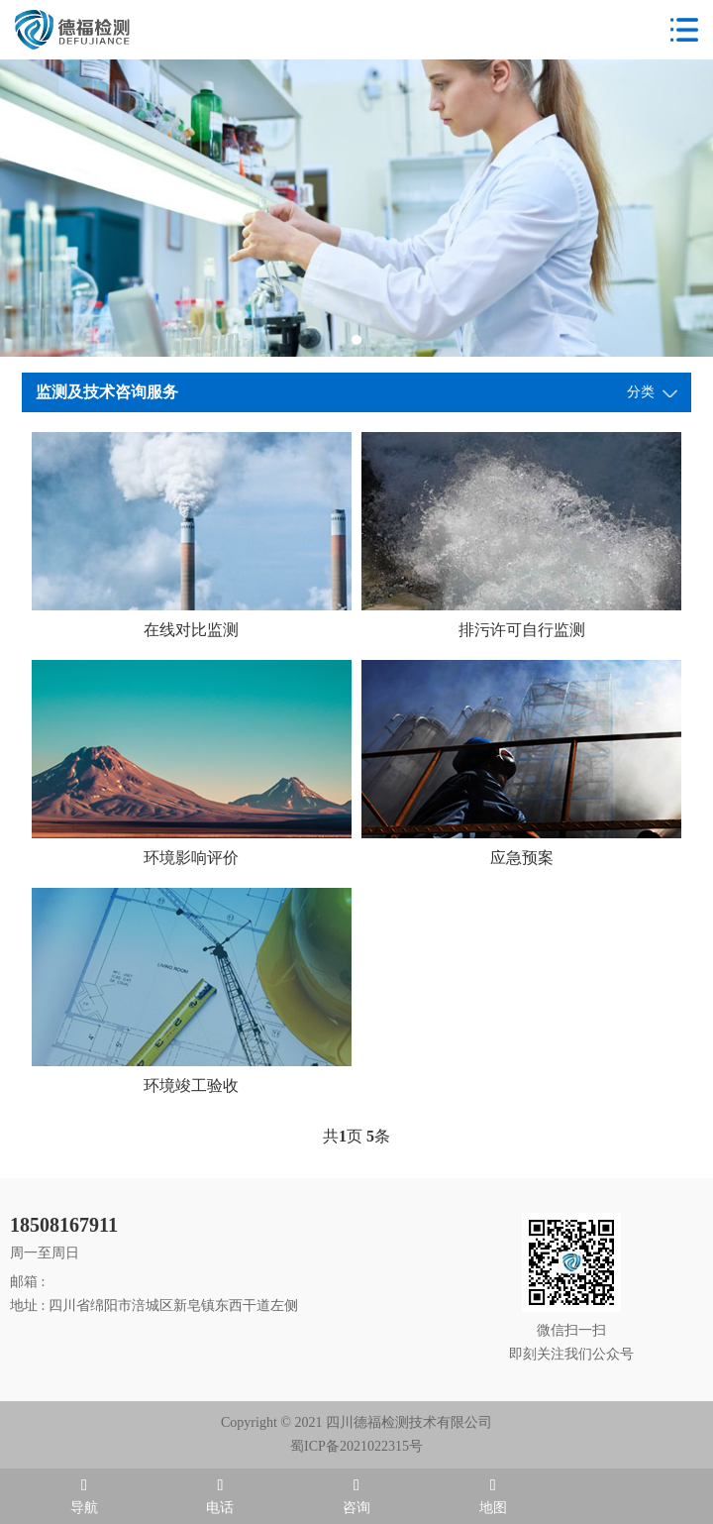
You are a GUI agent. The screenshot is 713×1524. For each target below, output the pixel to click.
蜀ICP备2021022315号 (356, 1446)
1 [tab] (356, 340)
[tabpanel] (356, 208)
